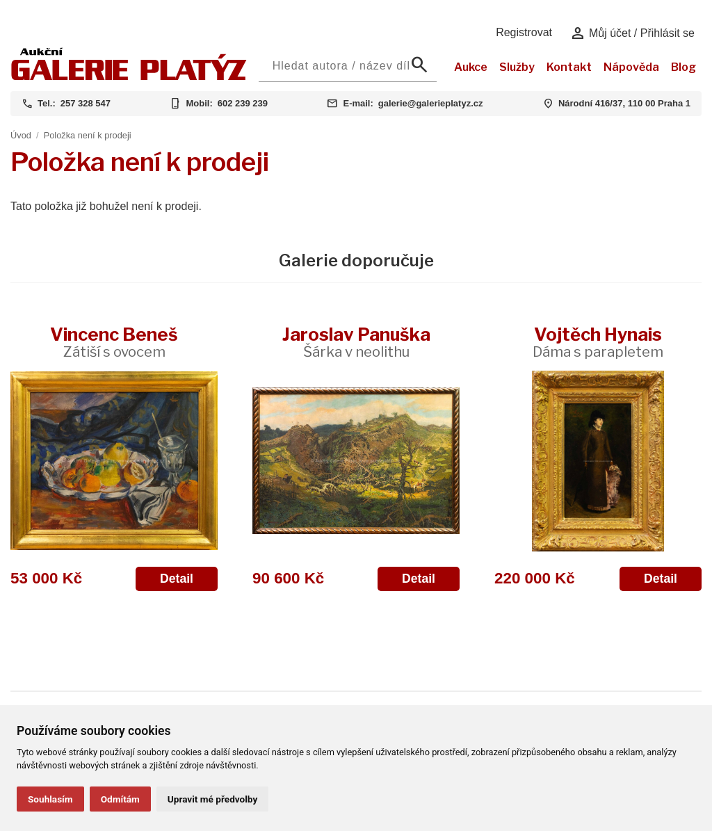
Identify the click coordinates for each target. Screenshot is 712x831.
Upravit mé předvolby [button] (212, 799)
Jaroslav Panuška (356, 341)
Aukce (470, 67)
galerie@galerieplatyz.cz (430, 103)
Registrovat (524, 32)
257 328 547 (85, 103)
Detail (176, 579)
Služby (517, 67)
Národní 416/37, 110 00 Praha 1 (624, 103)
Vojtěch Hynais (598, 341)
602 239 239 (243, 103)
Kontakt (569, 67)
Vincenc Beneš (114, 341)
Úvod (20, 135)
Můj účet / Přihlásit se (632, 33)
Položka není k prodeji (87, 135)
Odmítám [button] (120, 799)
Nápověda (631, 67)
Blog (683, 67)
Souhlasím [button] (50, 799)
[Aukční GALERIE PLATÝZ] (129, 77)
